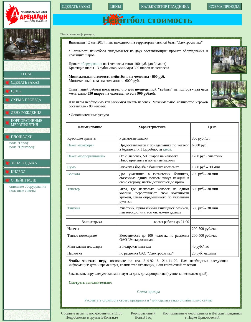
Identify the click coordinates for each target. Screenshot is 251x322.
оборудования (91, 64)
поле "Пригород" (22, 147)
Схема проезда (148, 291)
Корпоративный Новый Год (143, 315)
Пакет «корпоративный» (86, 156)
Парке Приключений (204, 317)
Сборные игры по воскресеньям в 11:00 (91, 313)
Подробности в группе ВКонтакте (92, 317)
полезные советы (22, 190)
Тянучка (73, 208)
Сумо (71, 167)
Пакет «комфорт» (80, 145)
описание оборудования (27, 186)
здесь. (167, 149)
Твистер (73, 189)
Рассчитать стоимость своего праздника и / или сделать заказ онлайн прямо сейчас (148, 300)
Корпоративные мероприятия (185, 313)
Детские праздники (227, 313)
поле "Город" (19, 143)
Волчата (73, 174)
